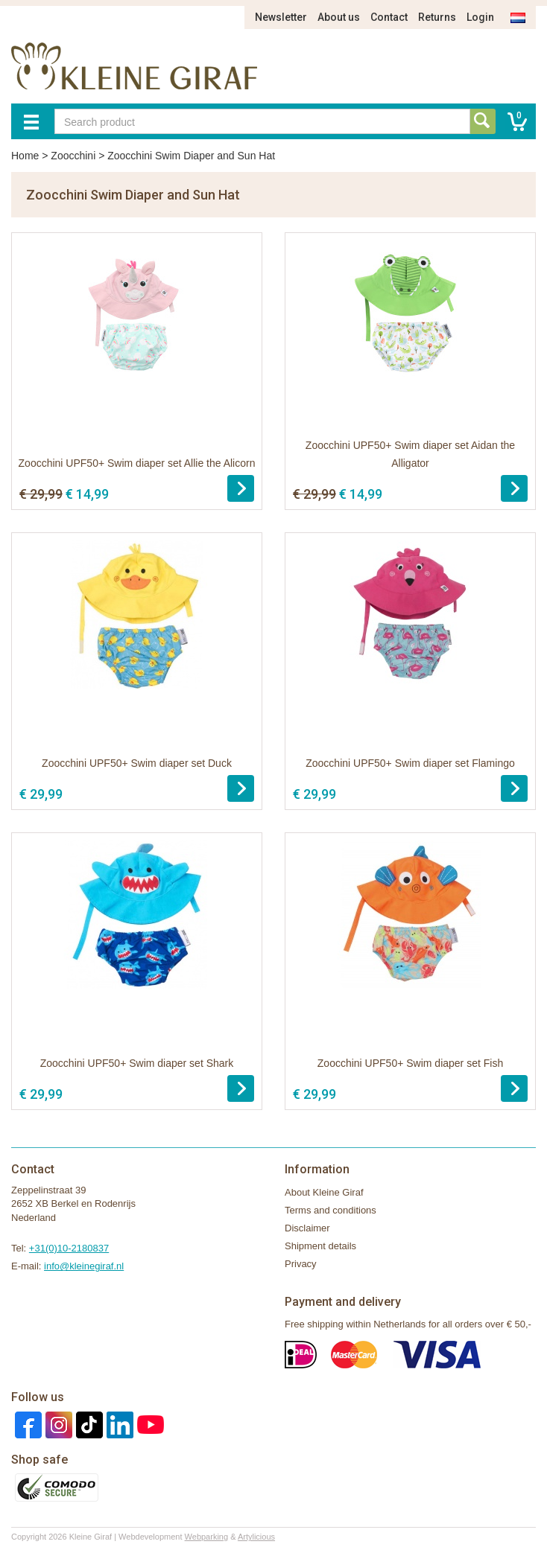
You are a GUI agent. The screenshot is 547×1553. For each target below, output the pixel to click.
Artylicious (256, 1536)
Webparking (207, 1536)
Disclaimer (307, 1228)
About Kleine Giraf (324, 1192)
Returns (437, 17)
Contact (389, 17)
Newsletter (281, 17)
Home (25, 156)
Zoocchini (73, 156)
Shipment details (320, 1245)
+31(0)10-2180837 (69, 1248)
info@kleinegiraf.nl (84, 1266)
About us (338, 17)
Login (480, 17)
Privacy (301, 1263)
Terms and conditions (330, 1210)
